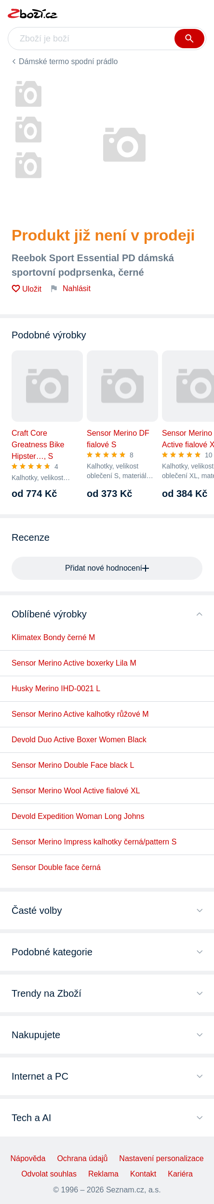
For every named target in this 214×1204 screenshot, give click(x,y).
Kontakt (143, 1174)
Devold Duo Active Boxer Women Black (79, 740)
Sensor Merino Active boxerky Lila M (74, 663)
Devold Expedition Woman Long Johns (78, 816)
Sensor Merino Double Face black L (73, 765)
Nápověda (27, 1158)
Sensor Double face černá (56, 867)
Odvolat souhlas (49, 1174)
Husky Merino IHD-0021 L (56, 688)
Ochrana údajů (82, 1158)
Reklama (103, 1174)
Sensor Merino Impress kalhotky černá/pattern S (94, 842)
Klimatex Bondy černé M (53, 637)
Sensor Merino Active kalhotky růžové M (80, 714)
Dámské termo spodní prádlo (68, 61)
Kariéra (180, 1174)
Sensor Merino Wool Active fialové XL (76, 791)
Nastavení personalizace (161, 1158)
